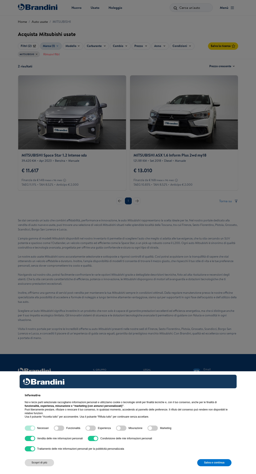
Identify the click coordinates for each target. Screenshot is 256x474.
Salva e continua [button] (214, 462)
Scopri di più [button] (39, 462)
